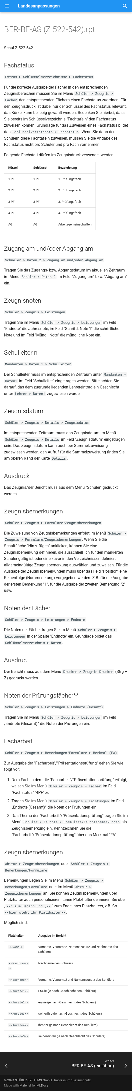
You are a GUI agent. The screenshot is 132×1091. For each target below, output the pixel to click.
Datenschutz (81, 1080)
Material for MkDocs (34, 1085)
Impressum (62, 1080)
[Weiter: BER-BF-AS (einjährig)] (98, 1065)
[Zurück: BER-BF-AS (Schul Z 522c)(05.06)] (7, 1065)
